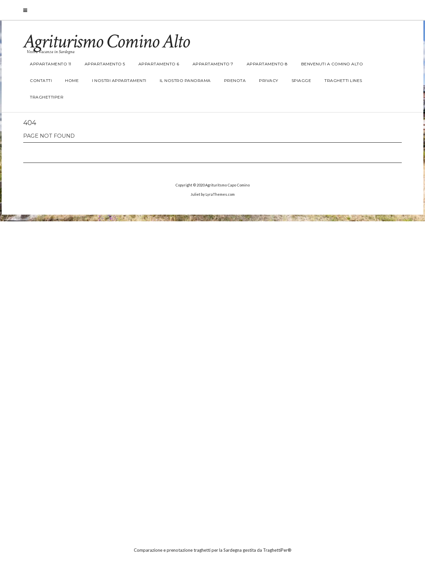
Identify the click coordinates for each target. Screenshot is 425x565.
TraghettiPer (46, 97)
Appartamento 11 (50, 63)
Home (72, 80)
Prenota (235, 80)
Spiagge (301, 80)
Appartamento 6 (158, 63)
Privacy (268, 80)
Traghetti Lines (343, 80)
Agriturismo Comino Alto (106, 41)
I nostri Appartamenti (119, 80)
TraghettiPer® (277, 550)
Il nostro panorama (185, 80)
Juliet (195, 194)
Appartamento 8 (267, 63)
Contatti (41, 80)
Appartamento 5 (105, 63)
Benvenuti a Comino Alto (332, 63)
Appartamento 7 (213, 63)
